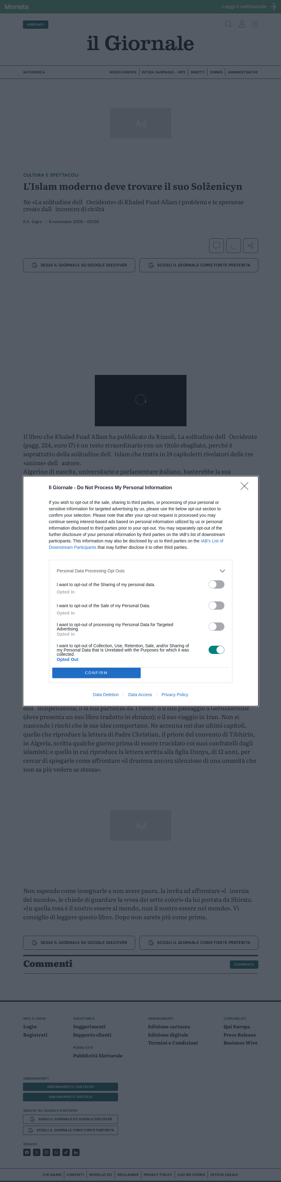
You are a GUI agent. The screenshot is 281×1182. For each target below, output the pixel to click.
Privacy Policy (174, 694)
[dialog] (140, 591)
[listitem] (140, 571)
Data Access (140, 694)
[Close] (246, 488)
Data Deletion (106, 694)
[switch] (216, 584)
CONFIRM (96, 672)
